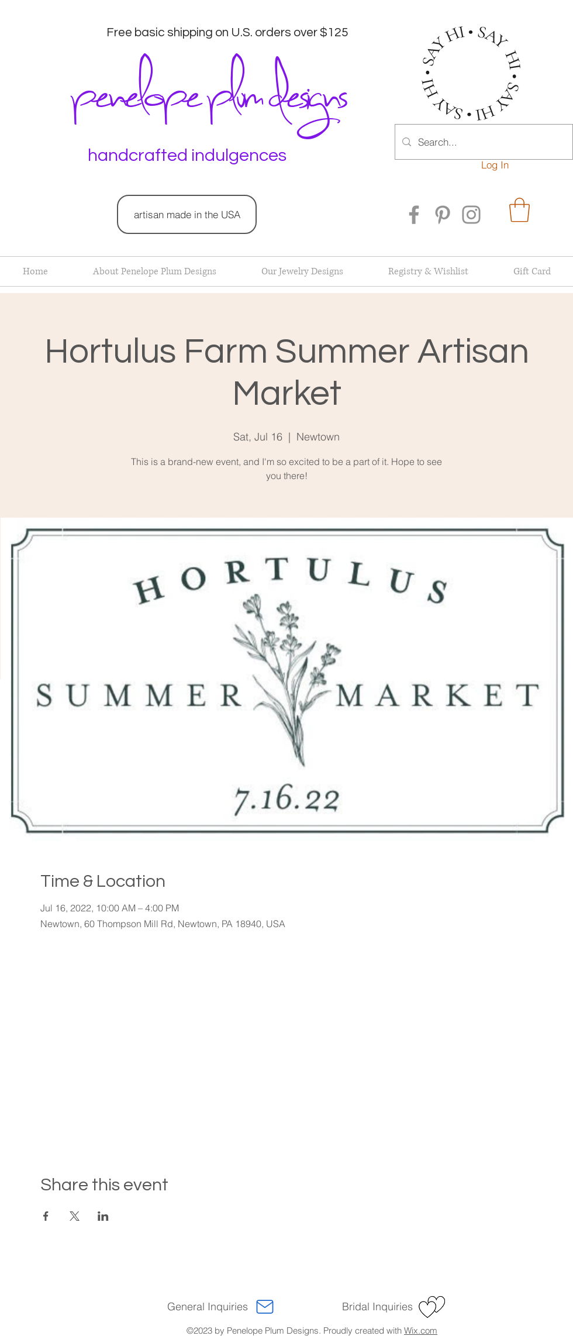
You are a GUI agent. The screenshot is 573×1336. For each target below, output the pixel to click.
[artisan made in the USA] (187, 214)
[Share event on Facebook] (45, 1216)
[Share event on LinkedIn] (103, 1216)
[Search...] (483, 142)
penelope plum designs (207, 91)
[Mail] (265, 1306)
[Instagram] (471, 214)
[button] (519, 210)
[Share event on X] (74, 1216)
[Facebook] (414, 214)
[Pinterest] (442, 214)
